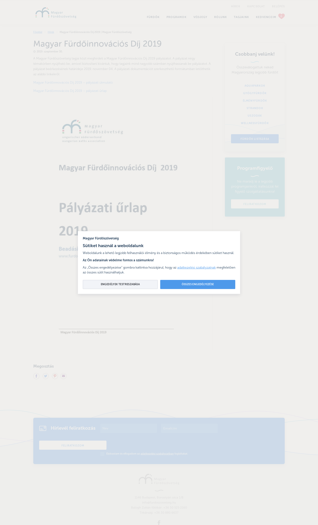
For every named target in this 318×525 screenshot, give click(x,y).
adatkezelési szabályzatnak (196, 267)
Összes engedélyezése (198, 284)
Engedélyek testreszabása (120, 284)
